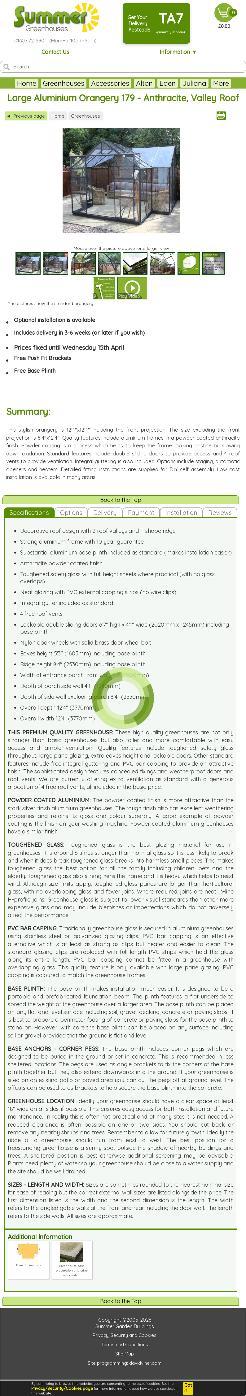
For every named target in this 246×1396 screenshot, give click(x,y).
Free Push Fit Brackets (42, 358)
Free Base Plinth (34, 370)
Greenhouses (63, 83)
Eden (168, 83)
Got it (188, 1388)
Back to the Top (120, 499)
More (221, 83)
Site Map (124, 1354)
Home (26, 83)
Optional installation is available (54, 320)
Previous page (26, 116)
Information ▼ (178, 51)
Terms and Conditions (124, 1344)
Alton (144, 83)
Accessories (110, 83)
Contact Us (55, 51)
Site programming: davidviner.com (124, 1363)
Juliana (194, 83)
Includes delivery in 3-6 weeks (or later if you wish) (79, 332)
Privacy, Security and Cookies (124, 1335)
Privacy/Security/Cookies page (62, 1388)
